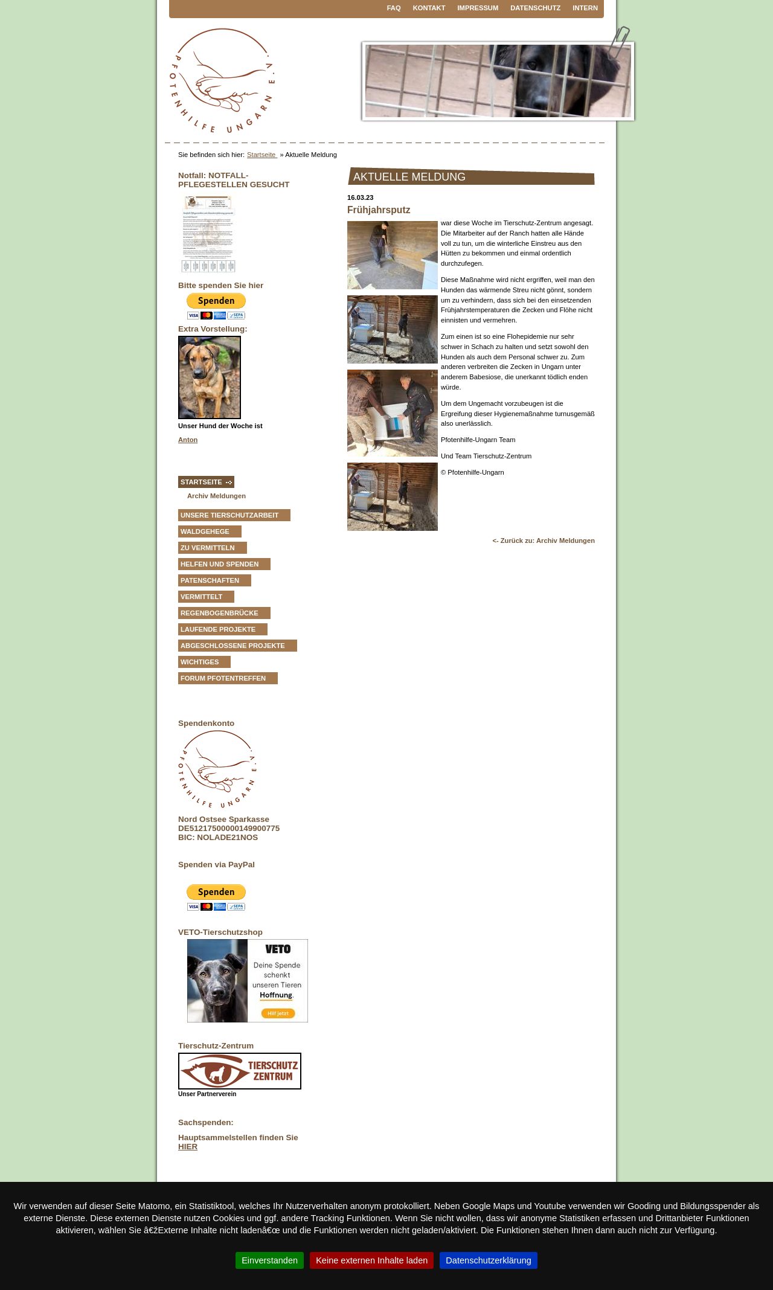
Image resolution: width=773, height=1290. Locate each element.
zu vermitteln (208, 547)
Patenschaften (210, 580)
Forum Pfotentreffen (223, 678)
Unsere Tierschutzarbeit (229, 515)
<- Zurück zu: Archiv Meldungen (543, 540)
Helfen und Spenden (219, 564)
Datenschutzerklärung (488, 1260)
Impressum (478, 7)
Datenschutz (535, 7)
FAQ (394, 7)
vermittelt (201, 596)
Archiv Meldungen (216, 495)
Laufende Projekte (218, 629)
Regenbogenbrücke (219, 613)
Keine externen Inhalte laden (372, 1260)
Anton (187, 439)
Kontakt (429, 7)
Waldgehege (205, 531)
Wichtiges (200, 662)
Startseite (262, 154)
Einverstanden (270, 1260)
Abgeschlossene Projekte (233, 645)
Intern (585, 7)
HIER (187, 1146)
